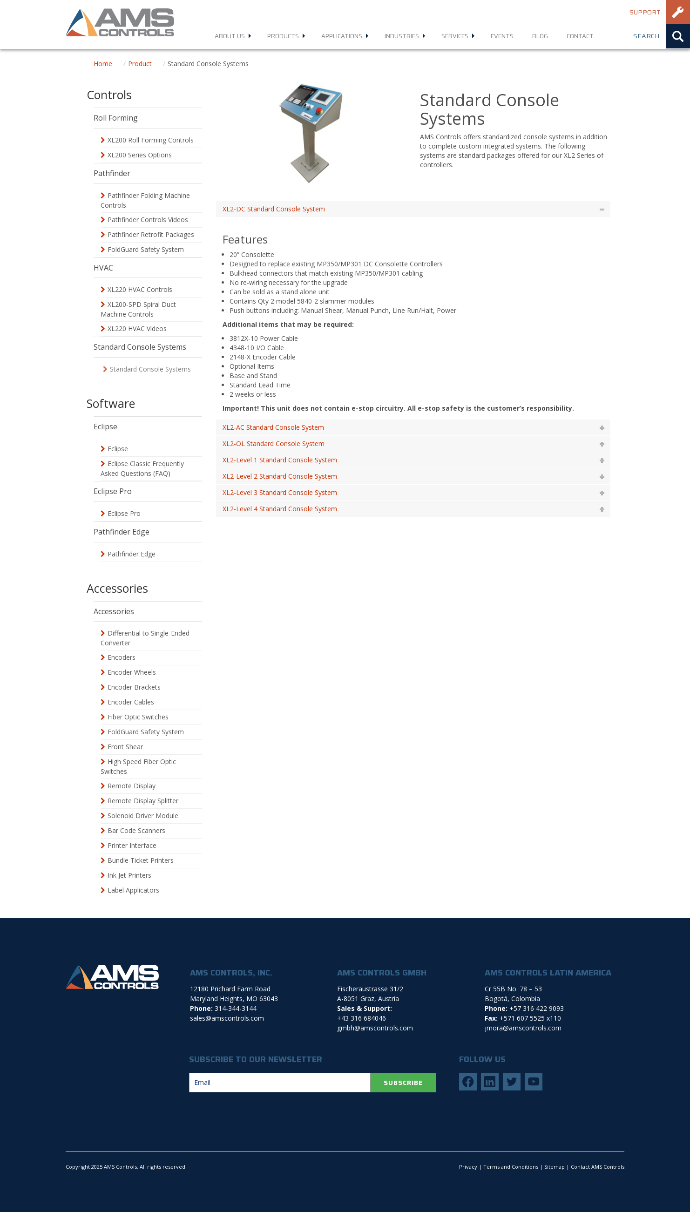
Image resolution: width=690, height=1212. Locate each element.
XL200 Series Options (140, 154)
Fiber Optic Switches (138, 716)
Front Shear (125, 746)
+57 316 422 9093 (536, 1008)
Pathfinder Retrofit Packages (151, 234)
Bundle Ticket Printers (141, 860)
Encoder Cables (131, 701)
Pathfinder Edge (132, 553)
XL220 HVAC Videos (137, 328)
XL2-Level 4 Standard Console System (280, 508)
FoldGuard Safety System (146, 249)
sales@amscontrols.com (227, 1018)
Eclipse (118, 448)
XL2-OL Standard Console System (274, 443)
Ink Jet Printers (129, 875)
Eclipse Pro (124, 513)
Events (502, 36)
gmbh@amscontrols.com (375, 1027)
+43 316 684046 (361, 1018)
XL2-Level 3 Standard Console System (280, 492)
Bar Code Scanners (136, 830)
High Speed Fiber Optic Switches (138, 766)
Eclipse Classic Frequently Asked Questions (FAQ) (142, 468)
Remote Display (132, 785)
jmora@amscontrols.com (523, 1027)
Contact (580, 36)
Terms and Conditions (510, 1166)
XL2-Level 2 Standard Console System (280, 476)
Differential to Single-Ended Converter (145, 638)
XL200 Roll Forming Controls (151, 139)
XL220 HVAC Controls (140, 289)
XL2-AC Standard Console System (273, 427)
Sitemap (554, 1166)
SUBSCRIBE (403, 1082)
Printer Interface (132, 845)
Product (140, 63)
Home (103, 63)
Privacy (468, 1166)
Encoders (121, 657)
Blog (540, 36)
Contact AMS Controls (597, 1166)
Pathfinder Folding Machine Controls (145, 200)
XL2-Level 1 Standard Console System (280, 459)
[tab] (413, 209)
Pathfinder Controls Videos (148, 219)
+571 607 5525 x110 (530, 1018)
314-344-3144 (236, 1008)
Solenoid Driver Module (143, 815)
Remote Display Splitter (143, 800)
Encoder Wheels (132, 672)
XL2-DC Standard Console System (274, 208)
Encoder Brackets (134, 687)
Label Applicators (133, 890)
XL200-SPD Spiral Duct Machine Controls (138, 309)
